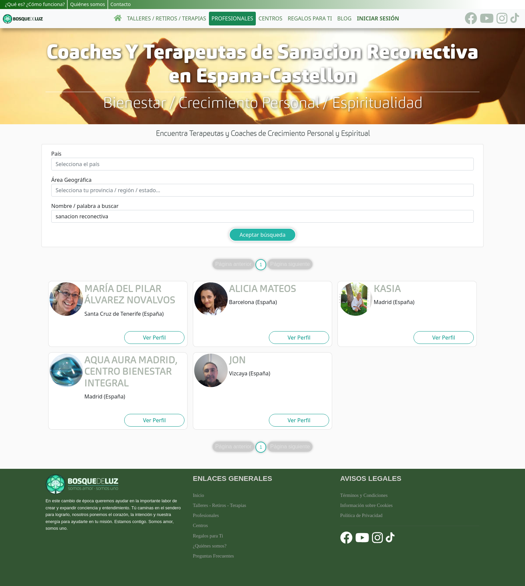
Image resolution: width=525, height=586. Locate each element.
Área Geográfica (71, 180)
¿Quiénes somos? (209, 545)
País (56, 153)
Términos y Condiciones (364, 495)
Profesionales (232, 18)
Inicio (198, 495)
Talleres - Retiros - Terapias (219, 505)
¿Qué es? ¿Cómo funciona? (35, 4)
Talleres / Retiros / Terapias (166, 18)
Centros (270, 18)
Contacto (120, 4)
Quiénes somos (87, 4)
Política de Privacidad (361, 515)
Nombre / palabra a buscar (85, 206)
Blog (344, 18)
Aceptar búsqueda (262, 234)
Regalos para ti (310, 18)
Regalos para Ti (208, 535)
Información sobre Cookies (366, 505)
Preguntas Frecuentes (213, 556)
